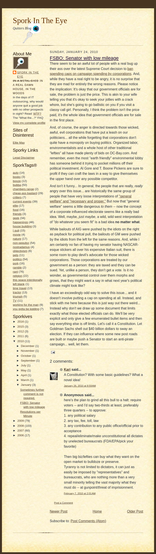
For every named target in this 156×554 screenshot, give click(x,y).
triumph (18, 296)
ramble (17, 267)
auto (15, 172)
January (26, 384)
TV (15, 300)
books (17, 176)
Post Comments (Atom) (88, 521)
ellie (15, 205)
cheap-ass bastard (25, 193)
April (24, 375)
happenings (20, 222)
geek (16, 218)
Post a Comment (63, 502)
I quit (16, 230)
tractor (17, 292)
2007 (21, 430)
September (28, 360)
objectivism (20, 251)
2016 (21, 321)
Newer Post (58, 511)
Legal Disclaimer (24, 157)
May (24, 370)
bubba (17, 185)
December (28, 346)
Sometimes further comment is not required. (32, 394)
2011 (21, 336)
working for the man (26, 304)
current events (22, 201)
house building (22, 226)
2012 (21, 331)
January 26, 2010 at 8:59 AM (80, 385)
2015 (21, 326)
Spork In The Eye (40, 20)
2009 (21, 420)
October (26, 355)
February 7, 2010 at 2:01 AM (80, 493)
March (25, 380)
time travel (19, 288)
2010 (21, 341)
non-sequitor (21, 243)
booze (17, 181)
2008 (21, 425)
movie (17, 234)
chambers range (23, 189)
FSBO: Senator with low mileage (84, 58)
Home (97, 511)
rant (15, 271)
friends (17, 214)
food (15, 209)
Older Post (135, 511)
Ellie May (19, 142)
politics (17, 259)
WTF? (37, 113)
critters (17, 197)
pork (15, 263)
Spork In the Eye (28, 74)
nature (17, 238)
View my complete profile (29, 122)
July (24, 365)
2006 (21, 435)
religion (17, 275)
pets (15, 255)
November (28, 350)
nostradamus (21, 247)
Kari (67, 369)
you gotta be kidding (26, 309)
